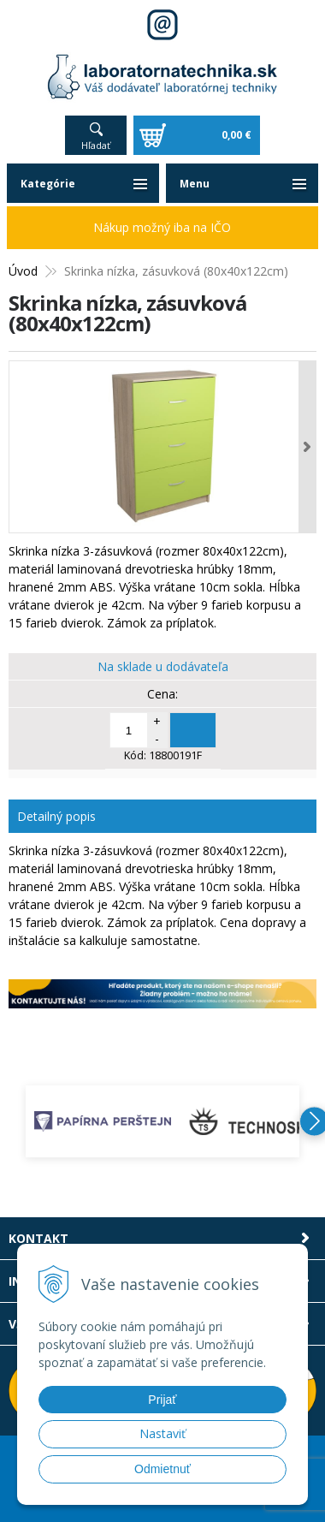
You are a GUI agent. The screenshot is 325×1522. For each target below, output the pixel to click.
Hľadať (95, 145)
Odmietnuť (162, 1469)
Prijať (162, 1399)
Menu (195, 183)
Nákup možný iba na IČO (162, 227)
